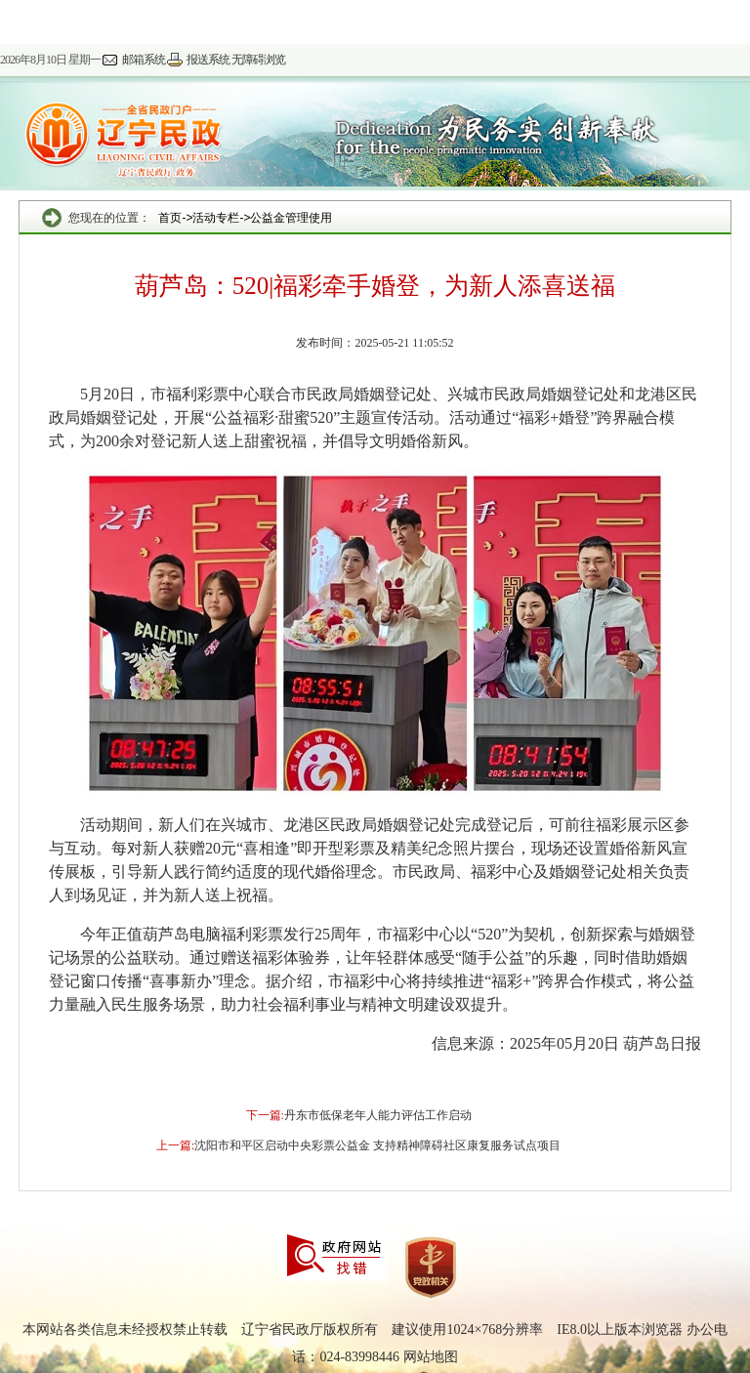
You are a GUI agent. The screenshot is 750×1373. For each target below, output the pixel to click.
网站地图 (430, 1357)
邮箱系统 (143, 59)
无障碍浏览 (258, 59)
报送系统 (208, 59)
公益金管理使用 (291, 218)
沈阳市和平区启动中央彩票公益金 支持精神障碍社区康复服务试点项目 (377, 1145)
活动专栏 (215, 218)
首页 (170, 218)
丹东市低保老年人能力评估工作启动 (378, 1115)
